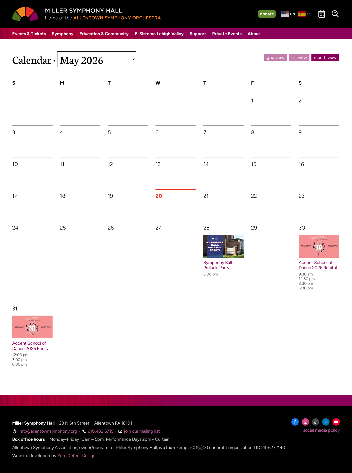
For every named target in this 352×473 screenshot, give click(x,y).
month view (325, 57)
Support (198, 33)
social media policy (321, 430)
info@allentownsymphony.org (44, 431)
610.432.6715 (97, 431)
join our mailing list (139, 431)
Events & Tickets (29, 33)
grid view (276, 57)
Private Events (227, 33)
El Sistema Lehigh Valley (159, 33)
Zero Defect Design (76, 455)
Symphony (62, 33)
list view (299, 57)
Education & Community (104, 33)
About (254, 33)
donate (267, 14)
